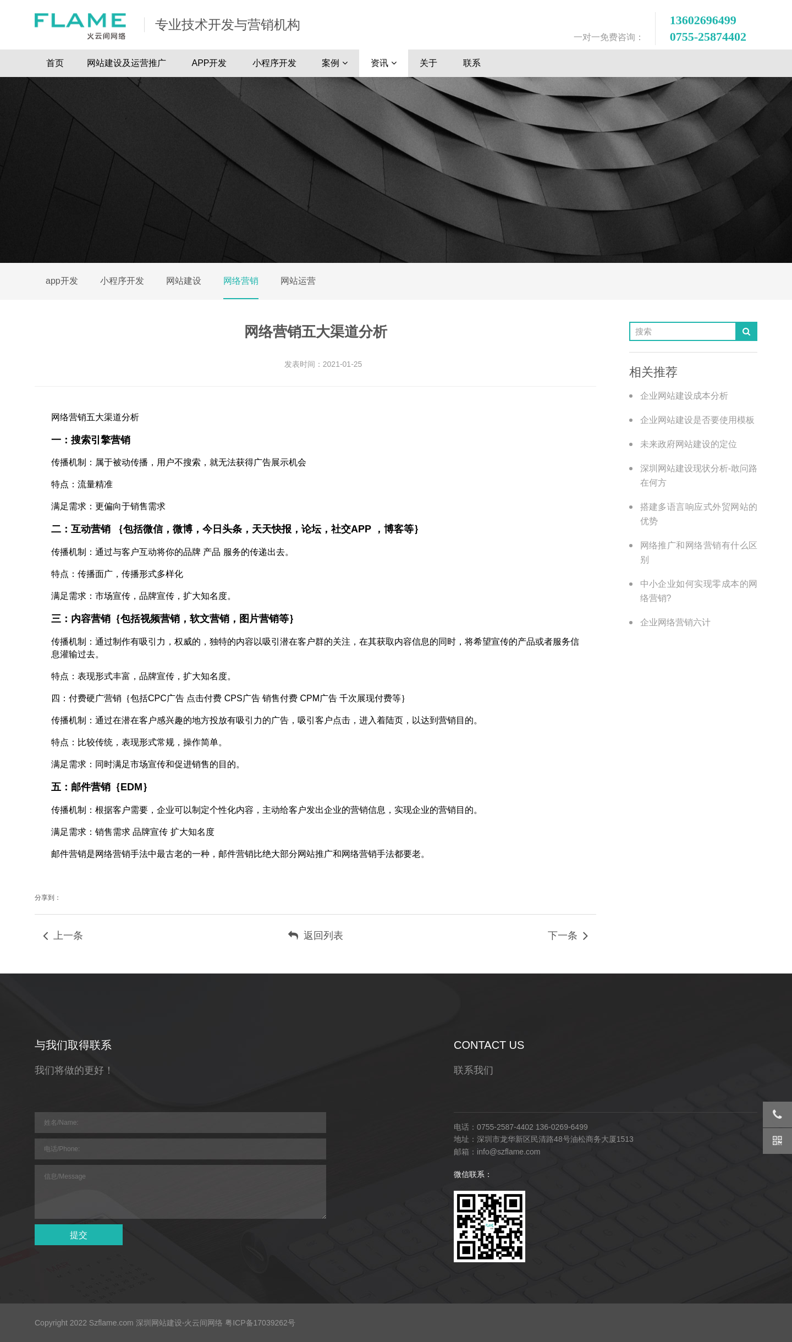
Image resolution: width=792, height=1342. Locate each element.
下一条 (568, 935)
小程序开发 (275, 63)
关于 (429, 63)
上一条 (63, 935)
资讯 (384, 63)
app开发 (62, 280)
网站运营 (298, 280)
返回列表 (315, 935)
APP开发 (210, 63)
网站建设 (183, 280)
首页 (55, 63)
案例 (335, 63)
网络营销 (240, 280)
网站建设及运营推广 (127, 63)
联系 (473, 63)
